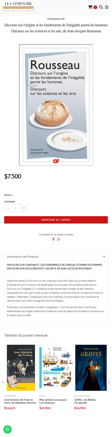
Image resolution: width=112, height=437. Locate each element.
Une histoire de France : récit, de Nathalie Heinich (20, 401)
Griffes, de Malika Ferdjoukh (85, 401)
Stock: (8, 195)
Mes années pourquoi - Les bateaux (53, 401)
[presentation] (3, 382)
